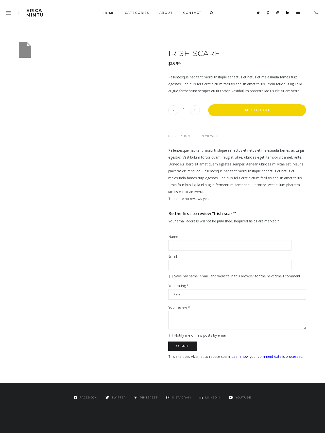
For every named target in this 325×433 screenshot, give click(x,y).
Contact (192, 13)
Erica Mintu (35, 12)
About (166, 13)
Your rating (178, 285)
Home (109, 13)
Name (173, 236)
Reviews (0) (211, 136)
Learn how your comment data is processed (267, 356)
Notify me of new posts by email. (200, 335)
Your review (179, 307)
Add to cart (257, 110)
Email (172, 256)
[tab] (179, 136)
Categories (137, 13)
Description (179, 136)
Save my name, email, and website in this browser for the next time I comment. (237, 276)
